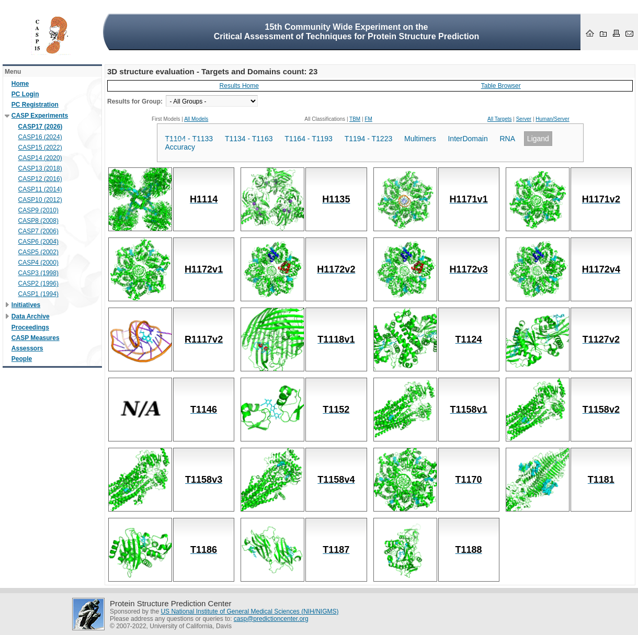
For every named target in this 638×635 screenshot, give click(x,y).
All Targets (499, 119)
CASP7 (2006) (38, 231)
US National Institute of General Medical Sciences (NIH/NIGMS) (249, 611)
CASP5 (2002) (38, 252)
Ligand (538, 138)
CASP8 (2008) (38, 220)
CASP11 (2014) (40, 189)
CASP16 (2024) (40, 137)
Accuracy (180, 147)
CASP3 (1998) (38, 273)
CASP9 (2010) (38, 210)
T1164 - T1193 (308, 138)
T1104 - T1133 (189, 138)
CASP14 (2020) (40, 158)
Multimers (420, 138)
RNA (508, 138)
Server (523, 119)
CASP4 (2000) (38, 262)
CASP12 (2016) (40, 179)
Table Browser (501, 85)
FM (368, 119)
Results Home (239, 85)
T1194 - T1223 (369, 138)
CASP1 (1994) (38, 294)
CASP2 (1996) (38, 283)
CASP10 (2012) (40, 199)
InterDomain (467, 138)
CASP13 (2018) (40, 168)
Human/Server (552, 119)
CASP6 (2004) (38, 241)
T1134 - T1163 (249, 138)
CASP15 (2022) (40, 147)
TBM (354, 119)
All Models (196, 119)
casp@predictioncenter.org (271, 618)
